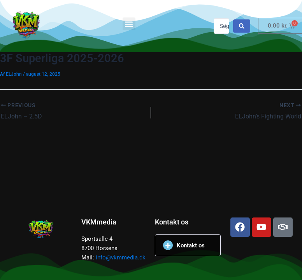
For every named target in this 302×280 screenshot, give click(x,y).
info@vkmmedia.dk (121, 257)
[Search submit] (241, 26)
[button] (129, 23)
